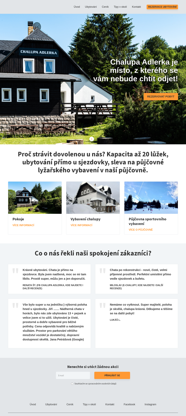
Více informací (23, 225)
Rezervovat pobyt (160, 96)
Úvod (77, 6)
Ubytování (91, 6)
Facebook (129, 404)
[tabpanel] (93, 79)
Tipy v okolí (120, 6)
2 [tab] (97, 139)
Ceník (105, 6)
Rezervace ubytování (162, 7)
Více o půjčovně (141, 229)
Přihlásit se (112, 375)
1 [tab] (91, 139)
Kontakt (136, 6)
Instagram (150, 404)
